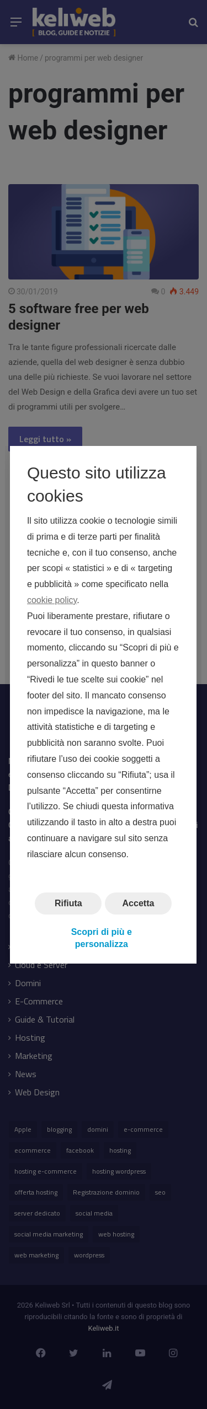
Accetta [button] (139, 902)
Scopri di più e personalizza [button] (101, 938)
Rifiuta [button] (68, 902)
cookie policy (52, 600)
